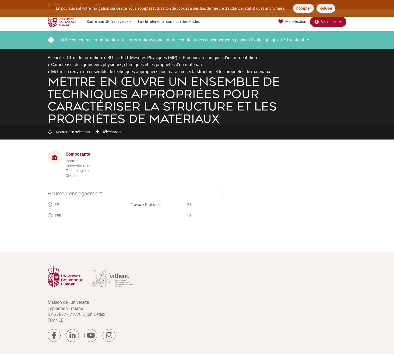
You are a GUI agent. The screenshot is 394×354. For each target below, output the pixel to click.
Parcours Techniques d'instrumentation (220, 57)
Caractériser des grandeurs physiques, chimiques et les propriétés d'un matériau (126, 64)
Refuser (325, 8)
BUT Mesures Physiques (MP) (149, 57)
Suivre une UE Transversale (109, 21)
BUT (111, 57)
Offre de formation (84, 57)
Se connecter (328, 21)
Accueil (54, 57)
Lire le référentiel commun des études (169, 21)
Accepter (303, 8)
